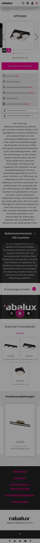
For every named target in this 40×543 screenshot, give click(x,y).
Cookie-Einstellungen (20, 295)
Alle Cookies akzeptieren (20, 306)
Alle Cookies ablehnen (20, 300)
